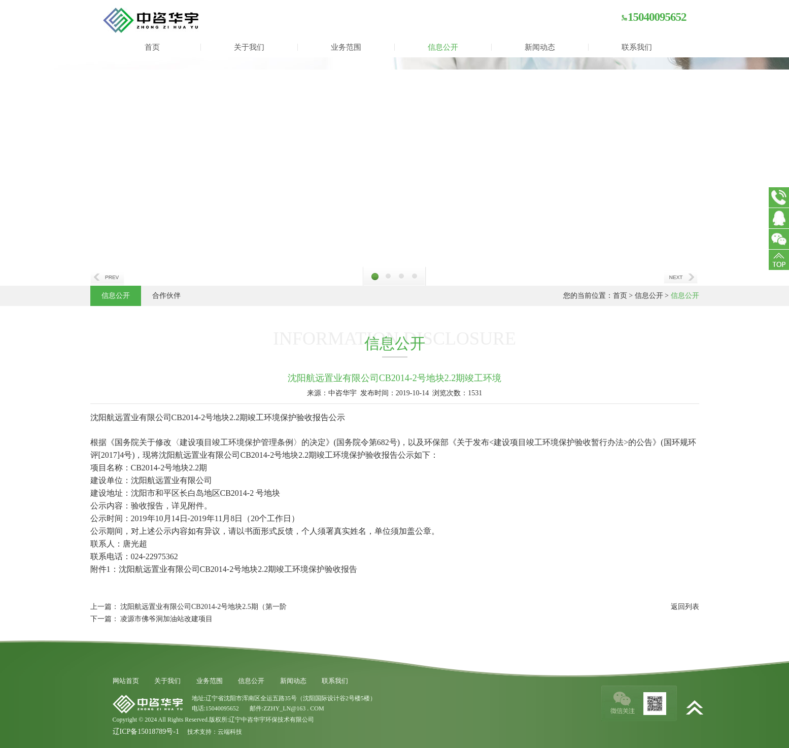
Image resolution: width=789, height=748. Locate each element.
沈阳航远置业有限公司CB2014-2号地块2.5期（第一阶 (203, 606)
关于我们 (249, 47)
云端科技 (230, 731)
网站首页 (126, 681)
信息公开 (443, 47)
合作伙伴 (166, 295)
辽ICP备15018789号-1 (146, 731)
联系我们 (637, 47)
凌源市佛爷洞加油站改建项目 (166, 619)
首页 (152, 47)
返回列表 (685, 606)
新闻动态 (540, 47)
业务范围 (346, 47)
